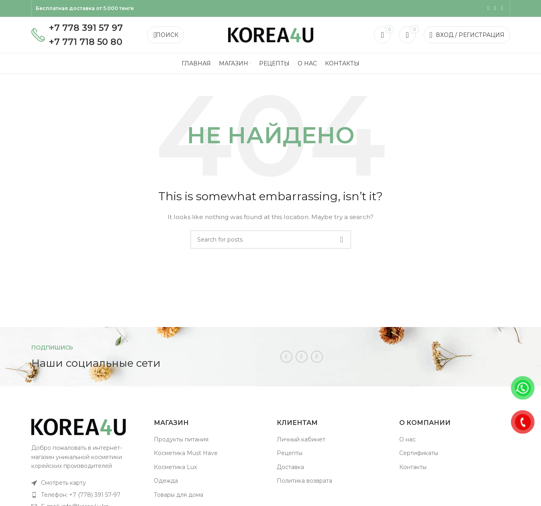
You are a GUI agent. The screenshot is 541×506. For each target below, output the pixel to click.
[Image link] (78, 426)
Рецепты (289, 453)
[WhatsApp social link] (495, 8)
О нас (407, 439)
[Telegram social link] (501, 8)
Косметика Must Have (186, 453)
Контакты (413, 467)
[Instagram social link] (488, 8)
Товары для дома (178, 494)
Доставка (290, 467)
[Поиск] (165, 35)
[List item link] (86, 482)
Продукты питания (181, 439)
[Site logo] (270, 34)
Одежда (166, 480)
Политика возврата (304, 480)
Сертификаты (418, 453)
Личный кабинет (301, 439)
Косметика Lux (175, 467)
